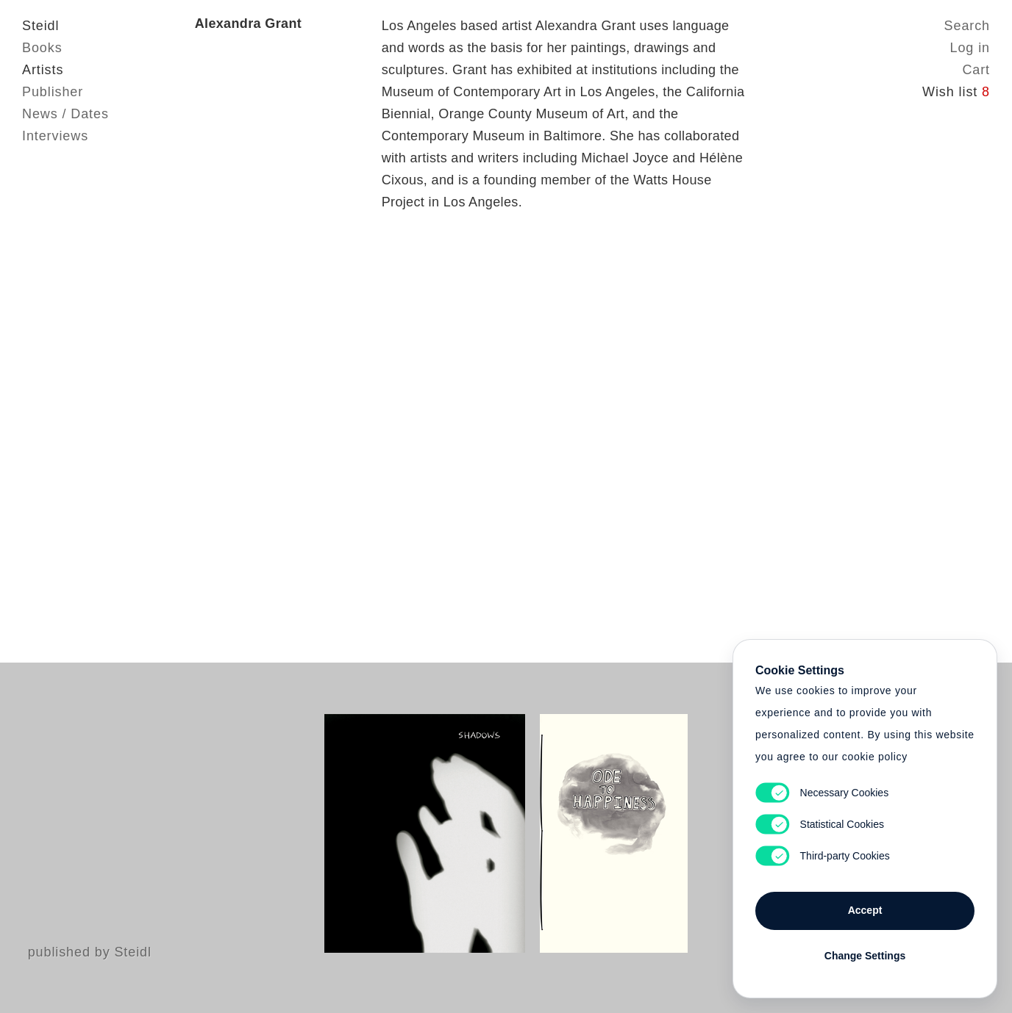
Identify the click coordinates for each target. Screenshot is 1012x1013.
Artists (42, 69)
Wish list (956, 91)
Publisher (52, 91)
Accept (865, 910)
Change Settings (864, 956)
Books (42, 47)
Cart (976, 69)
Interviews (55, 136)
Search (967, 25)
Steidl (40, 25)
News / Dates (65, 114)
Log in (970, 47)
